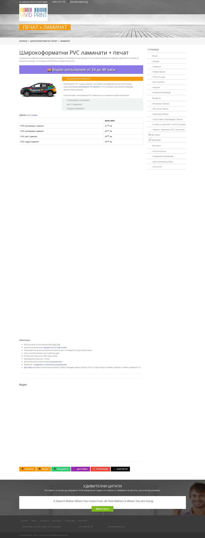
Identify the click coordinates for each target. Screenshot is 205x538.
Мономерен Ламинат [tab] (77, 78)
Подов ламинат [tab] (74, 108)
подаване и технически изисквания (50, 364)
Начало (23, 41)
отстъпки (32, 115)
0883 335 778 (58, 1)
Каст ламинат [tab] (72, 104)
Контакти (120, 469)
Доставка (28, 367)
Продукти (61, 469)
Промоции (100, 469)
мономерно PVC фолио (89, 86)
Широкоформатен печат (44, 41)
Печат (43, 469)
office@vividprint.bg (77, 1)
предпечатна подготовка (55, 347)
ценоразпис (56, 361)
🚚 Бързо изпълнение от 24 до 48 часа (81, 70)
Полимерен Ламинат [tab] (76, 100)
